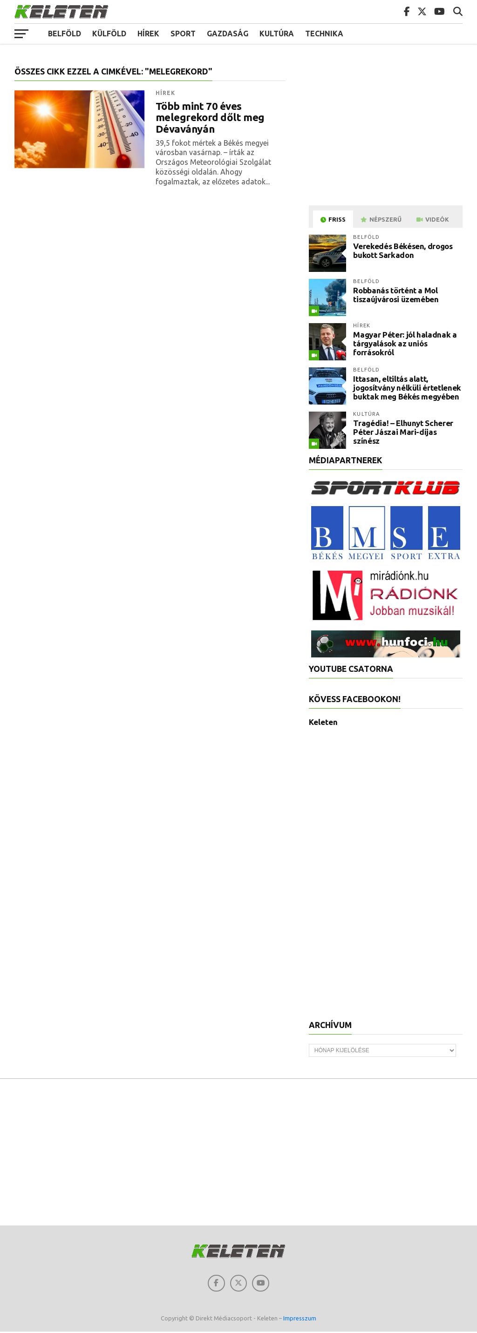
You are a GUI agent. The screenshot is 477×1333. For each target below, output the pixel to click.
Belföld (64, 33)
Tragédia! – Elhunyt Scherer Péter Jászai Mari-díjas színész (403, 432)
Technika (324, 33)
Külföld (109, 33)
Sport (183, 33)
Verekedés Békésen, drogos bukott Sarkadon (403, 250)
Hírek (148, 33)
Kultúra (276, 33)
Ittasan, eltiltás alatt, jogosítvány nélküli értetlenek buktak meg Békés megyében (407, 387)
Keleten (323, 721)
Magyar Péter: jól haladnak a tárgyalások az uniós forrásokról (405, 343)
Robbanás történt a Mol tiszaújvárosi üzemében (396, 295)
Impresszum (299, 1320)
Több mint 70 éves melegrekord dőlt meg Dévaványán (210, 118)
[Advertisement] (387, 132)
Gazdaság (227, 33)
